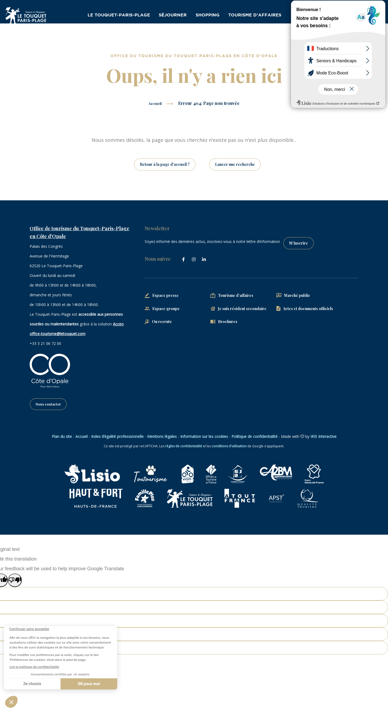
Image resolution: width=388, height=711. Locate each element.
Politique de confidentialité (254, 436)
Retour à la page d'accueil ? (165, 164)
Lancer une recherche (235, 164)
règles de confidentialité (183, 446)
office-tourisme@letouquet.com (57, 333)
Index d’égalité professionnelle (117, 436)
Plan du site (62, 436)
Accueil (155, 103)
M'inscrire (303, 239)
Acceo (118, 324)
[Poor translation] (15, 581)
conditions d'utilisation (229, 446)
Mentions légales (162, 436)
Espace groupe (166, 305)
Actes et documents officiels (308, 305)
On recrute (162, 318)
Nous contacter (49, 404)
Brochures (227, 318)
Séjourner (178, 15)
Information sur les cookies (204, 436)
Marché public (297, 292)
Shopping (212, 15)
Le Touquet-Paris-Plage (127, 15)
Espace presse (165, 292)
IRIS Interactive (323, 436)
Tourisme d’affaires (257, 15)
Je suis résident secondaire (242, 305)
